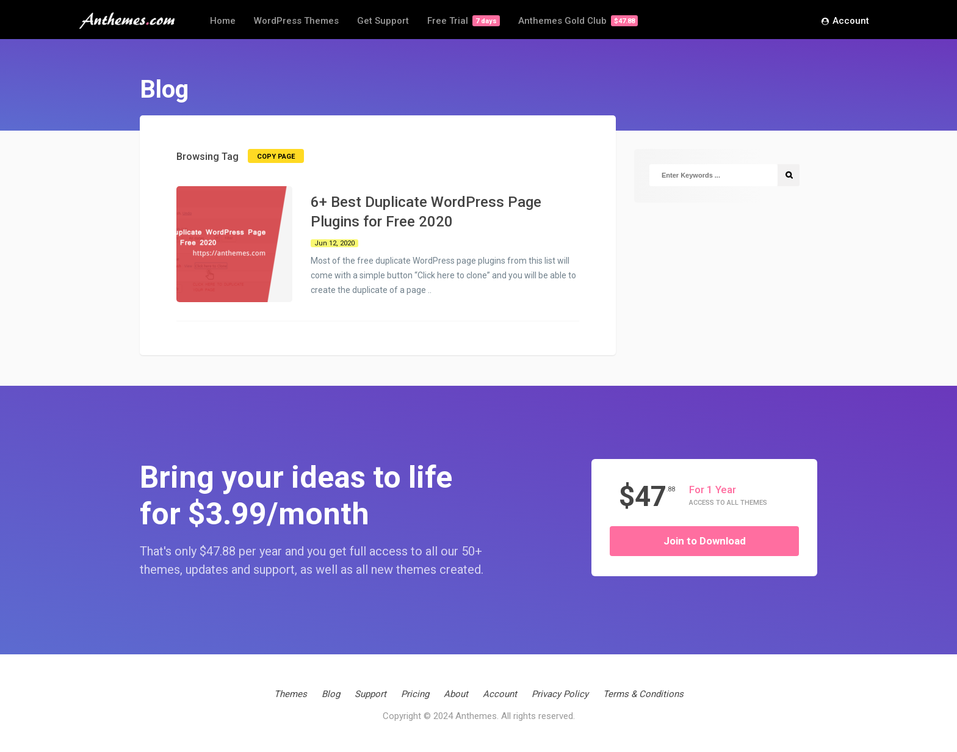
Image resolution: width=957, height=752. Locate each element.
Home (223, 20)
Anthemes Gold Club (578, 20)
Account (845, 21)
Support (370, 694)
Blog (331, 694)
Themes (290, 694)
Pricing (415, 694)
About (456, 694)
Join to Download (704, 541)
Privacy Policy (560, 694)
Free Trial (463, 20)
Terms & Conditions (643, 694)
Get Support (383, 20)
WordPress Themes (296, 20)
